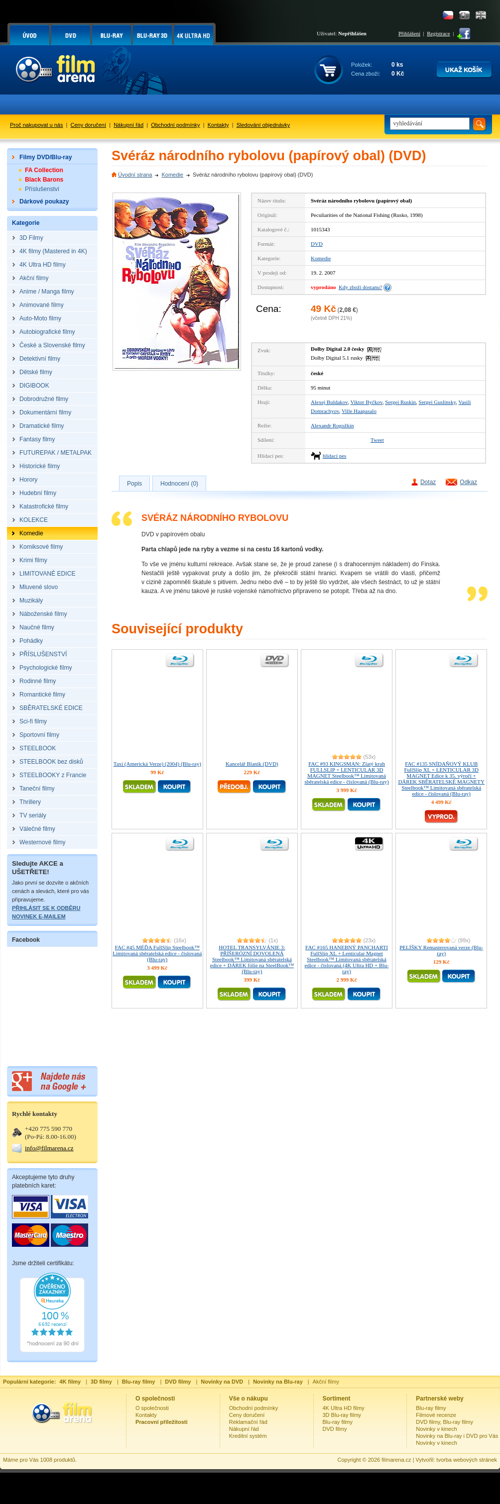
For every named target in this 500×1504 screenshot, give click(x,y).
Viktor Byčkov (366, 402)
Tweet (377, 440)
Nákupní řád (128, 125)
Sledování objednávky (263, 125)
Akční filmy (326, 1382)
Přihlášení (409, 33)
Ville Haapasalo (359, 411)
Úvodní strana (135, 175)
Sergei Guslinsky (437, 402)
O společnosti (152, 1408)
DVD (317, 244)
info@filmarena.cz (49, 1148)
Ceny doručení (89, 125)
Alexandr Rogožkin (332, 425)
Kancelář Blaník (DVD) (252, 764)
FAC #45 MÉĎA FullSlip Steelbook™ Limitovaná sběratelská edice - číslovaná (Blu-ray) (157, 953)
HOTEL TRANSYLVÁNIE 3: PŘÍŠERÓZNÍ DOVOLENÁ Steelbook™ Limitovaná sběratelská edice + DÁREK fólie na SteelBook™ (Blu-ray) (252, 959)
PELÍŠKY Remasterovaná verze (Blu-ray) (441, 950)
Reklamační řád (248, 1422)
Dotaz (428, 482)
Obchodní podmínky (175, 125)
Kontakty (218, 125)
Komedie (172, 175)
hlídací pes (334, 456)
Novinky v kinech (436, 1429)
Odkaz (468, 482)
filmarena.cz (396, 1460)
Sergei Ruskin (400, 402)
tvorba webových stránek (466, 1460)
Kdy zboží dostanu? (360, 287)
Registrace (438, 33)
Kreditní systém (248, 1436)
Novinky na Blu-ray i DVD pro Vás (457, 1436)
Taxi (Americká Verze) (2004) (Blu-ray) (157, 764)
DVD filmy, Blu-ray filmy (444, 1422)
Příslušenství (42, 189)
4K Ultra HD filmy (344, 1408)
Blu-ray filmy (338, 1422)
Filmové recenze (436, 1415)
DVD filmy (335, 1429)
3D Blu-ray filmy (342, 1415)
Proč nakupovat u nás (36, 125)
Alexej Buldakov (329, 402)
